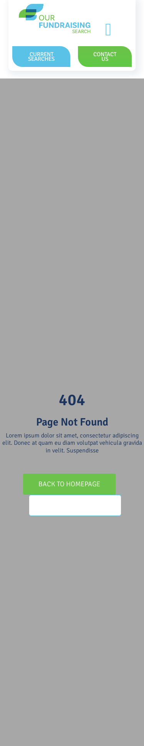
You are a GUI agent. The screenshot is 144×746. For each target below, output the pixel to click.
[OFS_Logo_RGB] (54, 7)
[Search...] (75, 505)
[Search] (39, 505)
